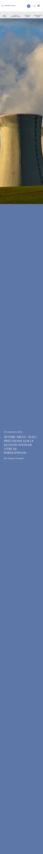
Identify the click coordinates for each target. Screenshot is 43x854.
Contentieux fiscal (38, 16)
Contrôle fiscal (28, 16)
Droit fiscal (4, 16)
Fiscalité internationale (15, 16)
